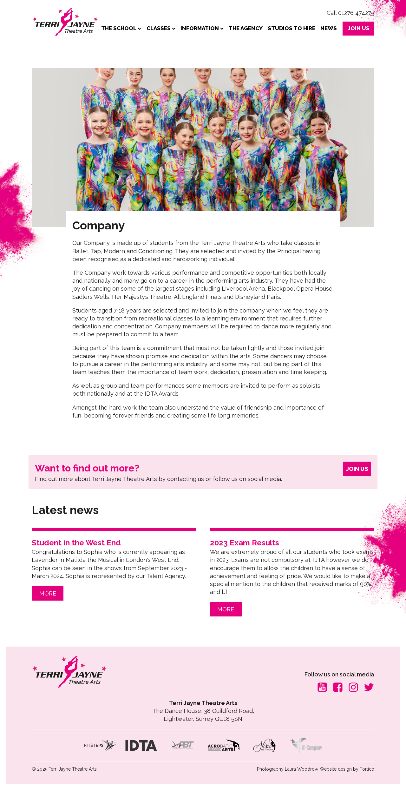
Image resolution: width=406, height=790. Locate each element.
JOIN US (359, 28)
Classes (161, 28)
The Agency (246, 28)
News (328, 28)
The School (121, 28)
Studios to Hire (291, 28)
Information (202, 28)
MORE (47, 593)
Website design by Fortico (347, 769)
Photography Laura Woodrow (287, 769)
